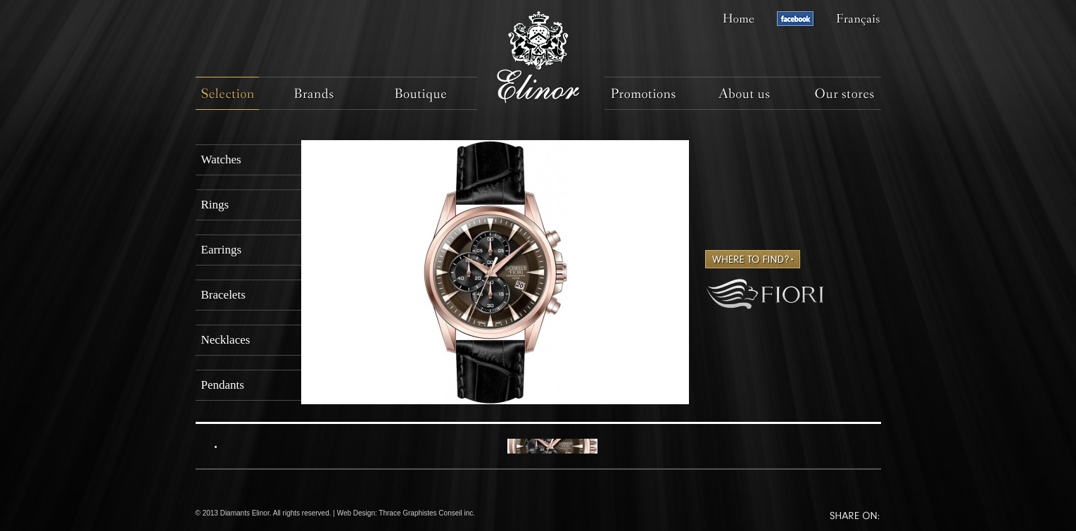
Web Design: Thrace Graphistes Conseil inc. (406, 513)
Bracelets (223, 294)
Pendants (222, 385)
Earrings (221, 249)
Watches (221, 159)
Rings (215, 204)
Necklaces (226, 339)
